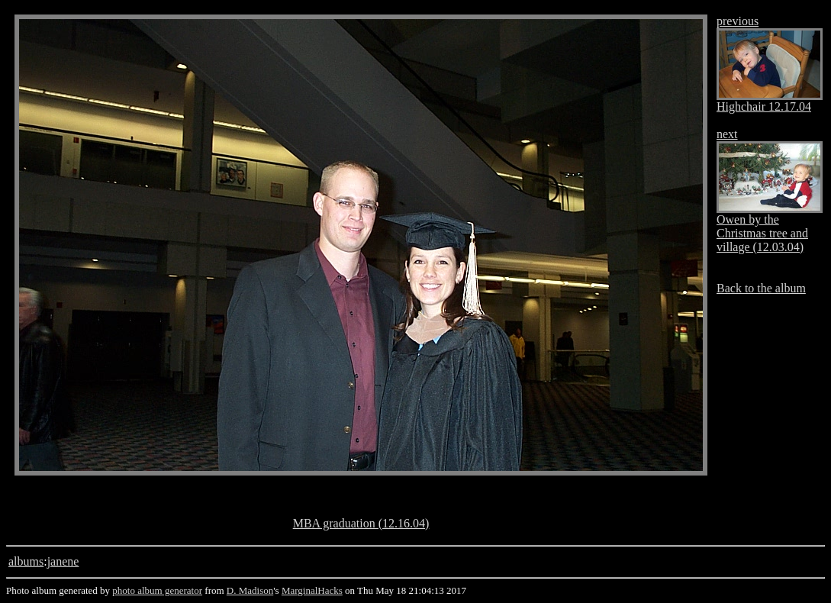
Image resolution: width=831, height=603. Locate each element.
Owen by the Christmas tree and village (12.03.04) (762, 233)
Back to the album (761, 288)
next (727, 133)
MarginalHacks (312, 590)
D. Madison (250, 590)
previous (738, 21)
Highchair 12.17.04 (764, 106)
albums (25, 561)
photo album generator (157, 590)
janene (63, 561)
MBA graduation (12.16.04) (361, 523)
